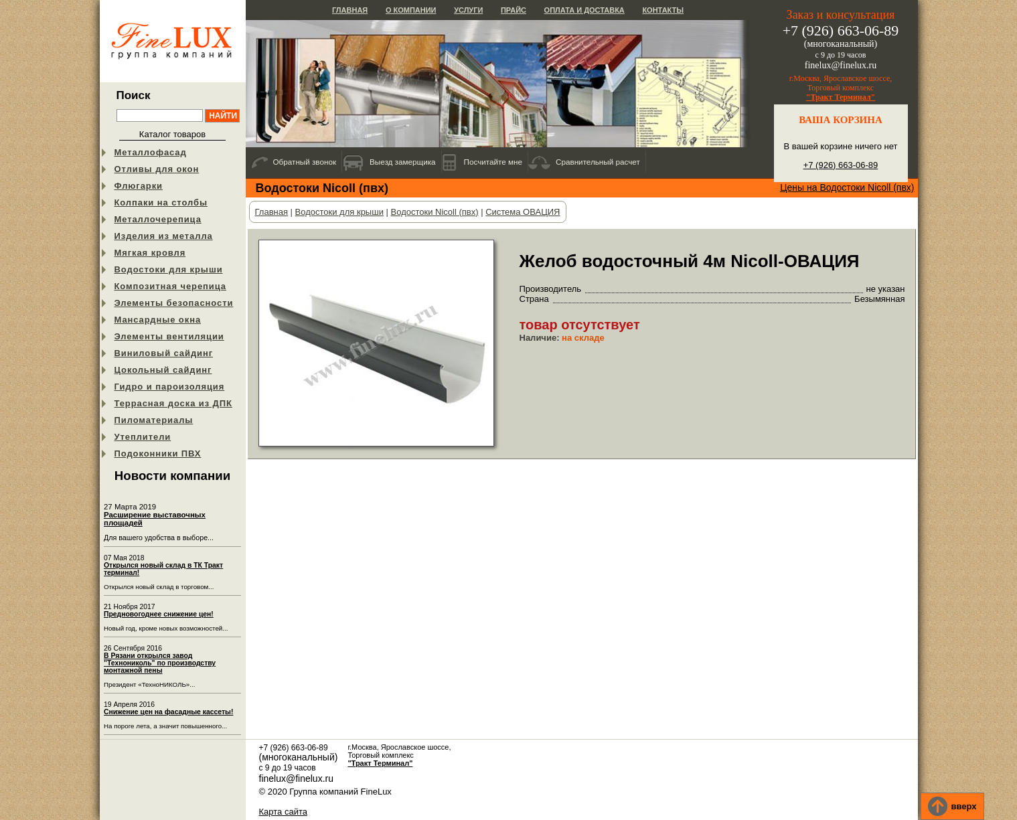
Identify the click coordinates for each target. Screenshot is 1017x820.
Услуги (468, 10)
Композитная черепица (170, 286)
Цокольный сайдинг (163, 370)
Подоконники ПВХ (158, 453)
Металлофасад (150, 152)
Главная (350, 10)
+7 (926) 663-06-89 (840, 165)
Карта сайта (283, 812)
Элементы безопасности (174, 303)
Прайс (513, 10)
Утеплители (142, 437)
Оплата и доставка (584, 10)
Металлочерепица (158, 219)
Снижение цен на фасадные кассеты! (168, 712)
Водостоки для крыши (168, 269)
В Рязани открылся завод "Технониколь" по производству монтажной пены (160, 663)
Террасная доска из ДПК (173, 403)
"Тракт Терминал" (841, 97)
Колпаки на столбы (161, 202)
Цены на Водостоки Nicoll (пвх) (847, 187)
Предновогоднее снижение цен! (159, 614)
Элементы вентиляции (169, 336)
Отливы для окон (157, 169)
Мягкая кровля (150, 253)
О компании (411, 10)
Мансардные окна (158, 320)
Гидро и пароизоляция (169, 387)
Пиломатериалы (153, 420)
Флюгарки (138, 186)
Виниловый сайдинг (164, 353)
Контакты (663, 10)
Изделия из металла (163, 236)
